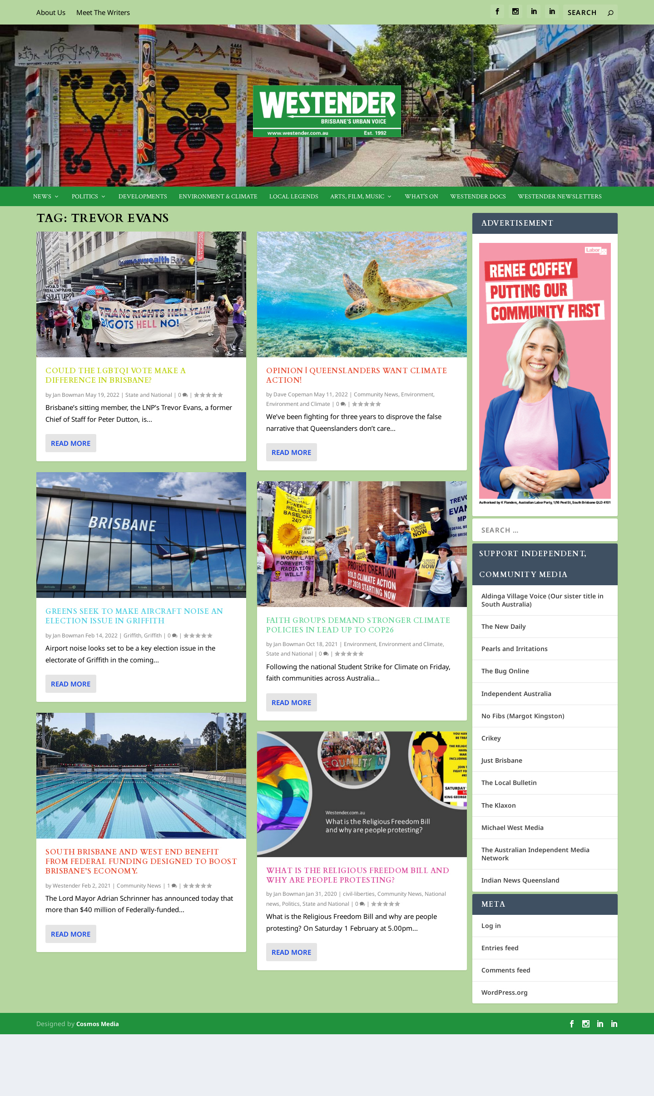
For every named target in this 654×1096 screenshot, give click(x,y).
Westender (66, 885)
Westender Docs (478, 197)
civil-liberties (359, 894)
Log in (491, 925)
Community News (139, 885)
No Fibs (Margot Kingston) (523, 715)
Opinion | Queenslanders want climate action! (356, 375)
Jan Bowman (68, 395)
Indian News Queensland (520, 880)
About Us (50, 12)
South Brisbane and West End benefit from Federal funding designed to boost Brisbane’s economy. (141, 861)
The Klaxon (498, 805)
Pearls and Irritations (514, 648)
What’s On (421, 197)
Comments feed (505, 970)
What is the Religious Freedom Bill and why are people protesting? (357, 875)
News (42, 197)
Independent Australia (516, 693)
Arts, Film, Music (357, 197)
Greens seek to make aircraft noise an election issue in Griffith (134, 616)
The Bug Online (505, 670)
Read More (70, 443)
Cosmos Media (97, 1024)
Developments (143, 197)
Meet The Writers (103, 12)
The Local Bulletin (509, 782)
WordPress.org (504, 992)
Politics (85, 197)
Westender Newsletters (560, 197)
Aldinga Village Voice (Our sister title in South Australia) (542, 600)
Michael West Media (512, 827)
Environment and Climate (298, 404)
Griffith (132, 635)
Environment (417, 394)
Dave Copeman (292, 394)
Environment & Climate (218, 197)
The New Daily (503, 626)
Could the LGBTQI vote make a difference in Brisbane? (115, 375)
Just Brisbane (501, 760)
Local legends (293, 197)
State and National (148, 395)
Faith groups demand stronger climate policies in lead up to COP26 (358, 625)
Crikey (491, 738)
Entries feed (500, 947)
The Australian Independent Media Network (535, 853)
